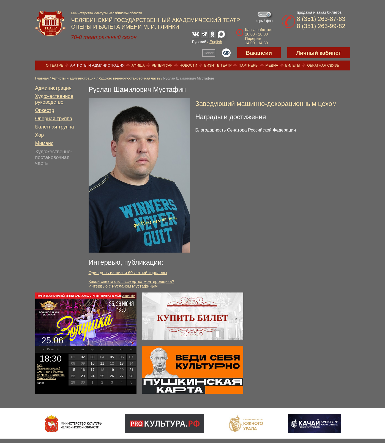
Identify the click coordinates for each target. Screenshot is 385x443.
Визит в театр (218, 65)
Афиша (138, 65)
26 (112, 376)
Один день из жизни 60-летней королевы (128, 272)
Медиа (272, 65)
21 (131, 370)
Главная (42, 78)
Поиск (209, 53)
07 (131, 357)
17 (92, 370)
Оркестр (44, 110)
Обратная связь (323, 65)
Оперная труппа (53, 118)
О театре (54, 65)
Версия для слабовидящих (226, 52)
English (215, 42)
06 (122, 357)
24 (92, 376)
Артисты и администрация (97, 65)
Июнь (50, 349)
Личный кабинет (318, 53)
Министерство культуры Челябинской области (106, 13)
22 (73, 376)
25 (102, 376)
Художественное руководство (54, 99)
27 (122, 376)
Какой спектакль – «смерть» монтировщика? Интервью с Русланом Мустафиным (131, 283)
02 (83, 357)
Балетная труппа (54, 127)
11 (102, 363)
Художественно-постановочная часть (129, 78)
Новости (188, 65)
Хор (39, 135)
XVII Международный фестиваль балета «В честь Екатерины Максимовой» (51, 371)
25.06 (52, 340)
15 (73, 370)
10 (92, 363)
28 (131, 376)
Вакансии (259, 53)
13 (122, 363)
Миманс (44, 143)
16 (83, 370)
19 (112, 370)
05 (112, 357)
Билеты (292, 65)
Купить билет (192, 318)
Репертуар (162, 65)
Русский (199, 42)
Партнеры (248, 65)
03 (92, 357)
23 (83, 376)
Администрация (53, 88)
